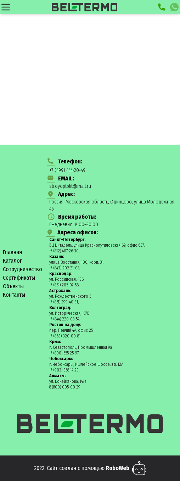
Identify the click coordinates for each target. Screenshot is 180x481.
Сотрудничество (22, 269)
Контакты (14, 294)
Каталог (12, 260)
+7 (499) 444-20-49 (67, 170)
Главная (12, 252)
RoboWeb (117, 468)
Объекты (13, 286)
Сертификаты (19, 277)
